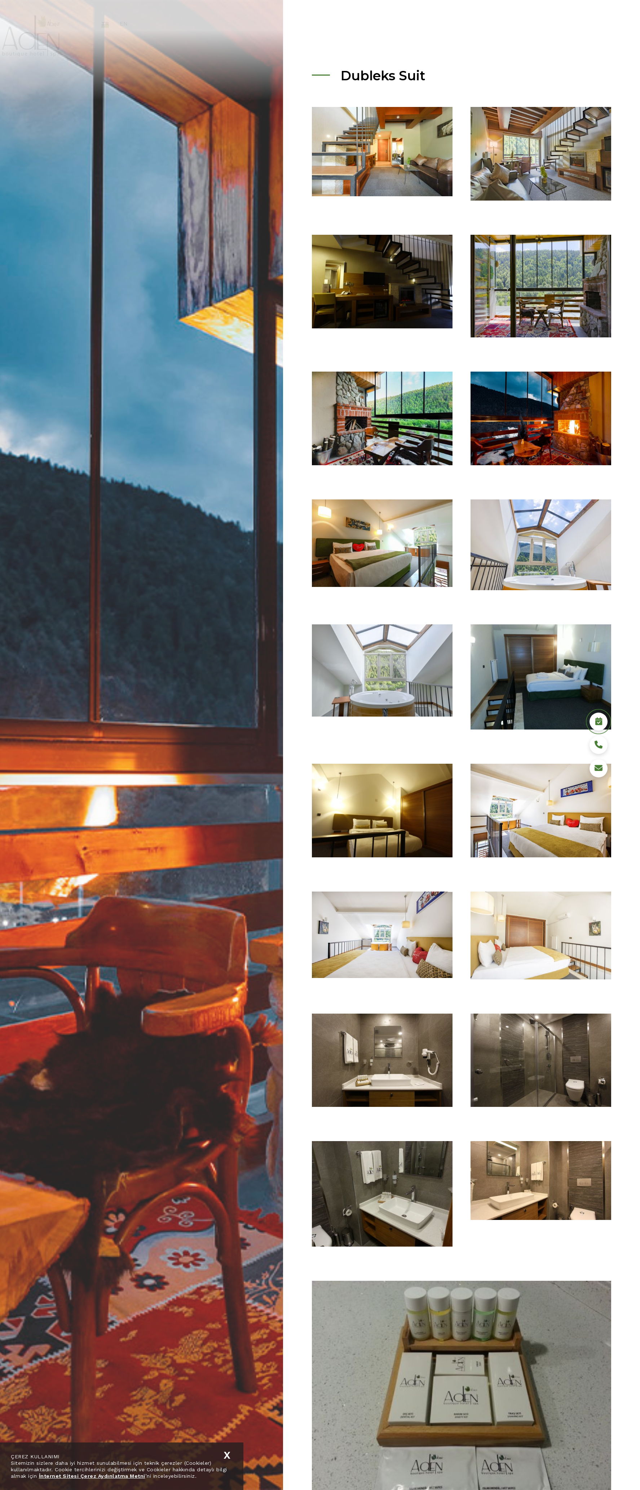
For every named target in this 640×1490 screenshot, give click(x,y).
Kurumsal (372, 23)
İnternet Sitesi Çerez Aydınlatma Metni (92, 1476)
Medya (511, 23)
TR (132, 24)
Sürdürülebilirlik (445, 23)
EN (150, 24)
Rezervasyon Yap (584, 1470)
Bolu (484, 23)
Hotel (404, 23)
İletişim (542, 23)
